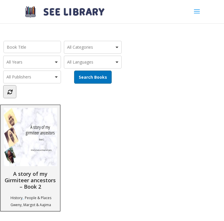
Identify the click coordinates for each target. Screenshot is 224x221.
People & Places (38, 197)
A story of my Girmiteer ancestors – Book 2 (30, 149)
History (16, 197)
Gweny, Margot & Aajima (30, 204)
